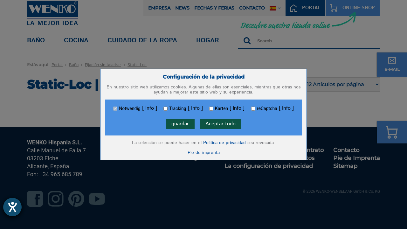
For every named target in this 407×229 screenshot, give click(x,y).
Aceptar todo (220, 124)
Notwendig (129, 108)
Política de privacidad (224, 143)
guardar (180, 124)
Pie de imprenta (204, 152)
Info (149, 108)
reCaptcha (267, 108)
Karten (221, 108)
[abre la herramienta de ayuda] (12, 207)
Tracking (177, 108)
